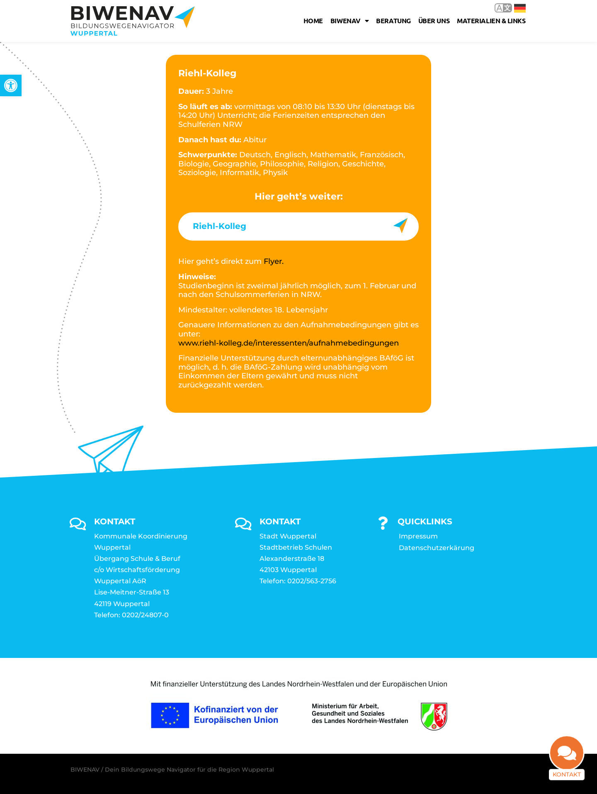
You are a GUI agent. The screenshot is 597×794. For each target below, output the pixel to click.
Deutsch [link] (520, 8)
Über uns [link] (433, 20)
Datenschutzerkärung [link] (436, 548)
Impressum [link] (418, 536)
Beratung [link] (393, 20)
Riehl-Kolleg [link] (219, 226)
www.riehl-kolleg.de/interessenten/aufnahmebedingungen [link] (288, 343)
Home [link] (313, 20)
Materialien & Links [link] (491, 20)
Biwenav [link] (349, 20)
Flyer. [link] (274, 261)
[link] (11, 85)
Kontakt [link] (567, 778)
